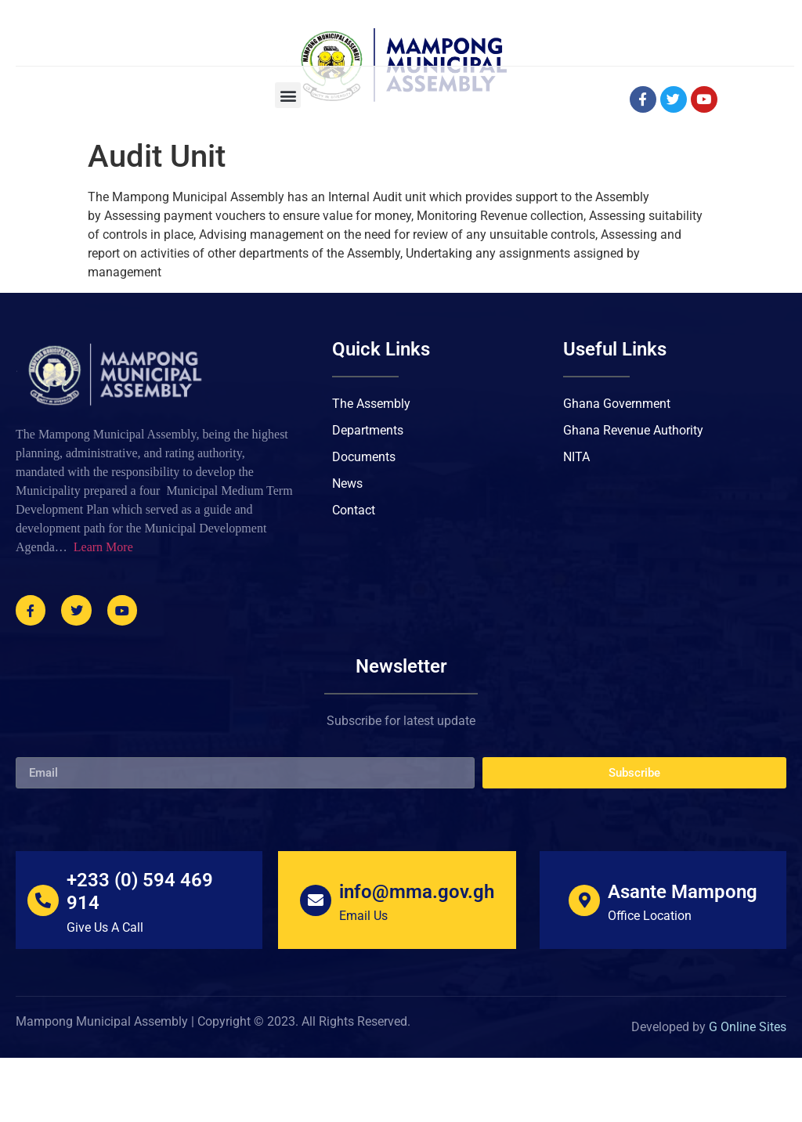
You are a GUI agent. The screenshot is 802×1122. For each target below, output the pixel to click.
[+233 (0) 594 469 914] (43, 963)
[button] (288, 159)
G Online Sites (747, 1091)
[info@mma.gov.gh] (315, 963)
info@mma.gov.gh (416, 955)
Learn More (103, 611)
